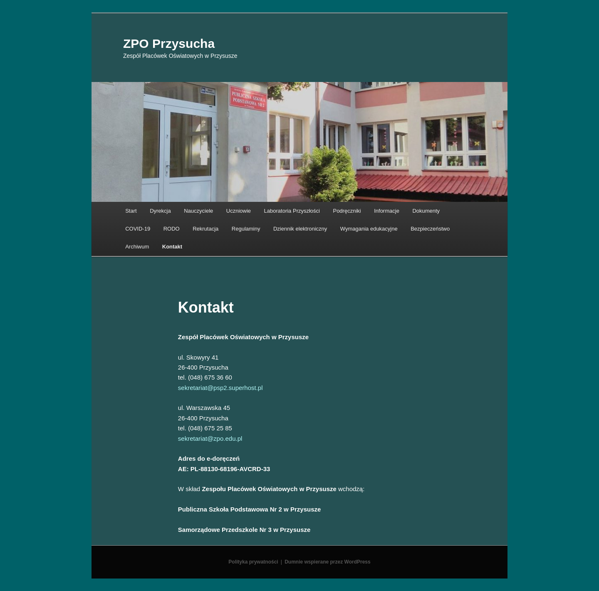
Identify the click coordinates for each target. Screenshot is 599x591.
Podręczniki (347, 211)
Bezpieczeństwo (430, 229)
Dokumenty (426, 211)
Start (130, 211)
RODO (171, 229)
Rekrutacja (205, 229)
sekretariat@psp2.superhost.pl (220, 387)
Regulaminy (246, 229)
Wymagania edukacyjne (369, 229)
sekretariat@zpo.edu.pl (210, 438)
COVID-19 (137, 229)
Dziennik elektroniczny (300, 229)
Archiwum (137, 246)
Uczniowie (238, 211)
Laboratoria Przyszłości (292, 211)
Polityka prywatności (253, 562)
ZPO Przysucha (169, 43)
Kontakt (172, 246)
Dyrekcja (160, 211)
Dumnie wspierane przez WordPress (328, 562)
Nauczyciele (198, 211)
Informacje (386, 211)
